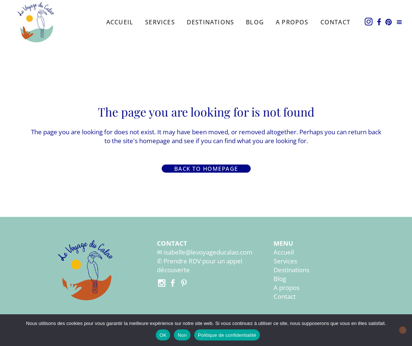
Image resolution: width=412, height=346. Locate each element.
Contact (285, 296)
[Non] (402, 330)
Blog (280, 278)
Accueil (284, 252)
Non (182, 335)
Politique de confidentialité (227, 335)
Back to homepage (206, 168)
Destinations (291, 270)
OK (162, 335)
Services (285, 261)
